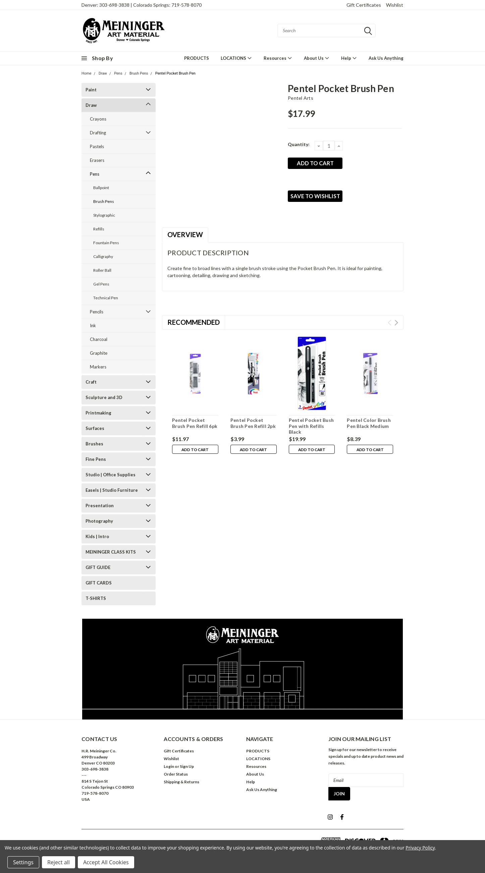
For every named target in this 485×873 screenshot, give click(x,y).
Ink (93, 325)
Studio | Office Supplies (111, 474)
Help (349, 58)
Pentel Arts (300, 98)
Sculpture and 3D (104, 397)
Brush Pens (138, 73)
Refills (98, 228)
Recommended (193, 323)
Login (169, 766)
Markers (98, 366)
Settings (23, 862)
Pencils (96, 311)
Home (87, 73)
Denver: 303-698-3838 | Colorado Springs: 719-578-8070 (142, 5)
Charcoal (98, 339)
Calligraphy (103, 256)
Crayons (98, 119)
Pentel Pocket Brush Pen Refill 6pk (194, 424)
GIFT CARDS (99, 582)
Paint (91, 89)
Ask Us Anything (386, 58)
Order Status (176, 774)
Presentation (100, 505)
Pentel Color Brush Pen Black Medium (369, 424)
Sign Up (187, 766)
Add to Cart (195, 451)
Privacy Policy (420, 847)
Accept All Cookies (106, 862)
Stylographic (104, 215)
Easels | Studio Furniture (112, 490)
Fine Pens (96, 459)
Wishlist (394, 5)
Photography (99, 521)
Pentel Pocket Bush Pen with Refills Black (311, 427)
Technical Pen (105, 297)
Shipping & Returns (181, 781)
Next (396, 323)
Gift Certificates (363, 5)
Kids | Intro (97, 536)
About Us (316, 58)
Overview (185, 235)
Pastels (97, 146)
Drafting (98, 132)
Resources (278, 58)
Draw (103, 73)
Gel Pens (101, 284)
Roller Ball (102, 270)
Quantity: (299, 144)
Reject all (58, 862)
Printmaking (98, 413)
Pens (118, 73)
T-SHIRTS (96, 598)
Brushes (94, 443)
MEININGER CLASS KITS (111, 552)
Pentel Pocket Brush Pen (175, 73)
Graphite (98, 353)
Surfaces (95, 428)
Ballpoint (101, 187)
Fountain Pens (106, 242)
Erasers (97, 160)
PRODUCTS (196, 58)
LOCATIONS (236, 58)
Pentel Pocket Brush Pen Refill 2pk (253, 424)
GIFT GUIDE (98, 567)
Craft (91, 382)
